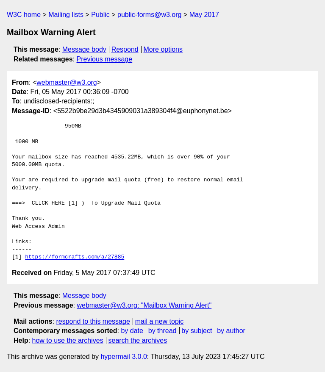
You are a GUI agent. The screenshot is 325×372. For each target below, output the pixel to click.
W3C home (24, 14)
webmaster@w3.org (66, 82)
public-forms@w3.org (149, 14)
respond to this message (93, 321)
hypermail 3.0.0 (123, 356)
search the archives (137, 340)
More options (163, 49)
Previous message (105, 59)
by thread (162, 330)
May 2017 (204, 14)
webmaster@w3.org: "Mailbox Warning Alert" (144, 305)
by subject (196, 330)
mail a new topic (159, 321)
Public (100, 14)
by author (231, 330)
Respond (125, 49)
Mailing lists (65, 14)
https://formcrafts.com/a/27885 (74, 257)
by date (132, 330)
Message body (84, 49)
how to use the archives (67, 340)
